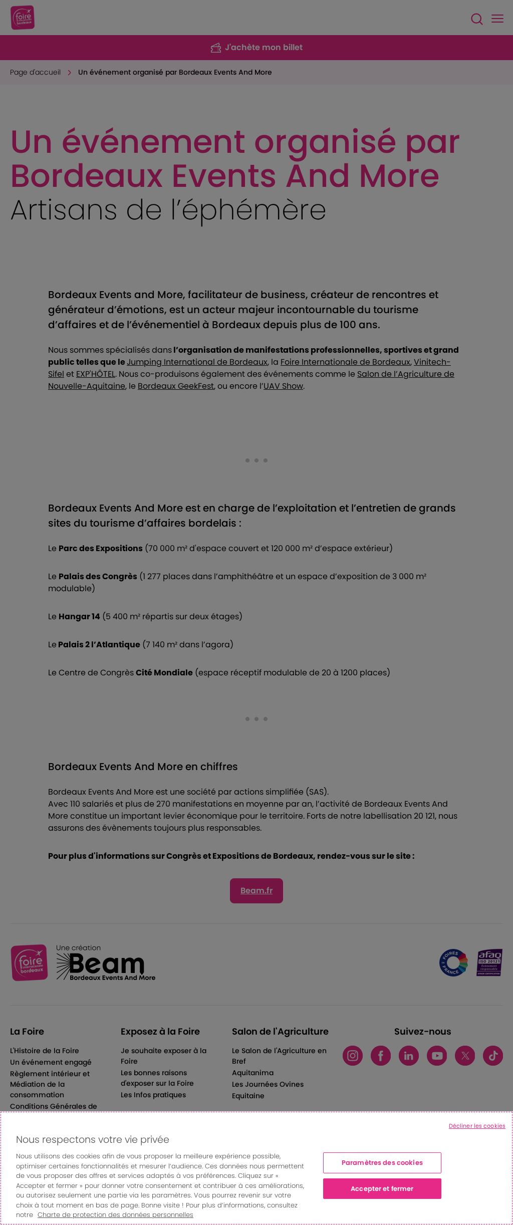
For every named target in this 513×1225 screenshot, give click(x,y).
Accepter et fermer (382, 1188)
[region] (256, 1168)
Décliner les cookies (477, 1126)
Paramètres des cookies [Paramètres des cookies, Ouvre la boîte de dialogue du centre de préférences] (382, 1162)
